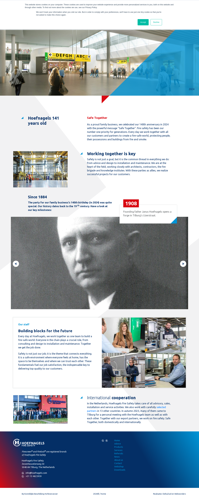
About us (118, 460)
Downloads (119, 470)
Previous (16, 264)
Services (118, 450)
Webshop (119, 466)
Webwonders (180, 494)
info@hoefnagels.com (34, 473)
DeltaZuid (167, 494)
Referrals (118, 453)
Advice (117, 443)
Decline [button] (156, 22)
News (117, 457)
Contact (118, 463)
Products (118, 447)
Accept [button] (143, 22)
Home (117, 440)
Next (183, 264)
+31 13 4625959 (32, 476)
